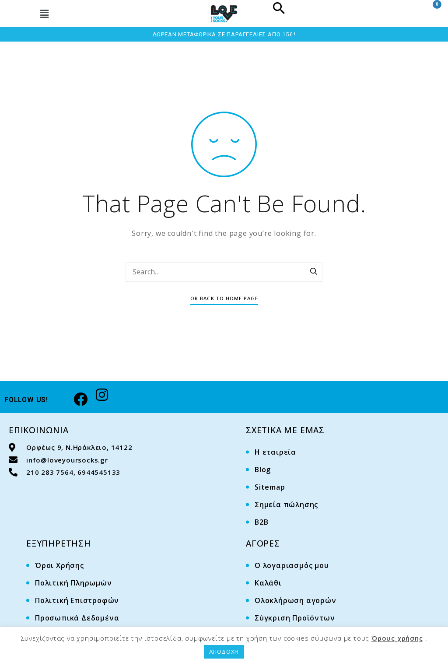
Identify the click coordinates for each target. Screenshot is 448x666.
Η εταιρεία (275, 452)
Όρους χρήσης (397, 638)
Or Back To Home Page (224, 298)
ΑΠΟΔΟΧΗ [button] (224, 651)
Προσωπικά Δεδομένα (77, 618)
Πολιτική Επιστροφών (77, 600)
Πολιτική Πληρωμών (73, 583)
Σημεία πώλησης (286, 504)
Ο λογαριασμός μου (292, 565)
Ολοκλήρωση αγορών (295, 600)
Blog (263, 469)
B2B (261, 522)
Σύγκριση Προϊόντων (295, 618)
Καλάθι (268, 583)
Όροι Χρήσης (59, 565)
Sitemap (270, 487)
